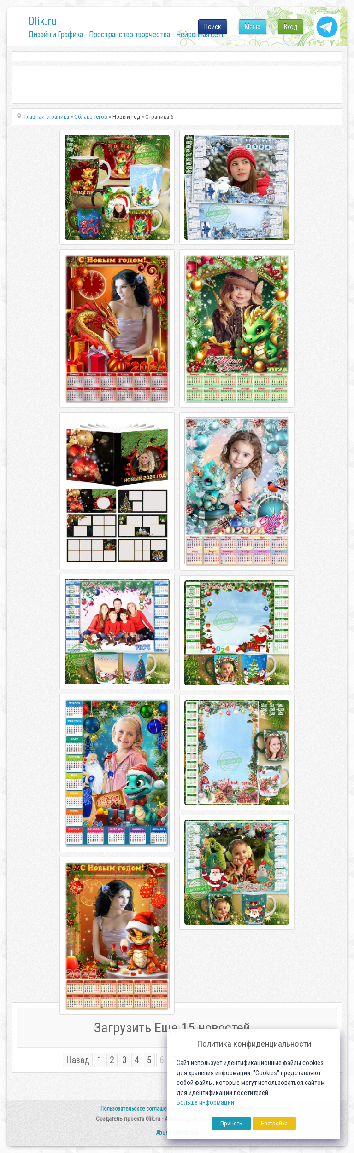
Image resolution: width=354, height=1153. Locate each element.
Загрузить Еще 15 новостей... (177, 1028)
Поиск (212, 26)
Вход (290, 26)
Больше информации (205, 1103)
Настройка (274, 1123)
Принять (231, 1123)
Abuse (163, 1132)
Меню (252, 26)
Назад (77, 1060)
